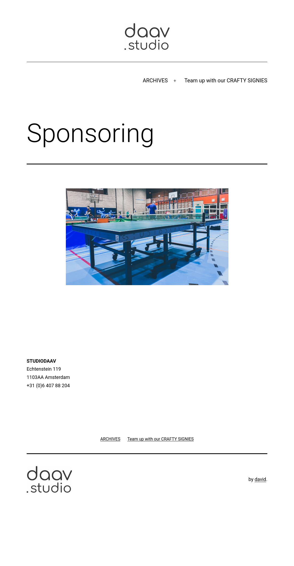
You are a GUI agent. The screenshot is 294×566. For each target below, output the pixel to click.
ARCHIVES (155, 80)
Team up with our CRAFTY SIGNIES (225, 80)
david (260, 479)
